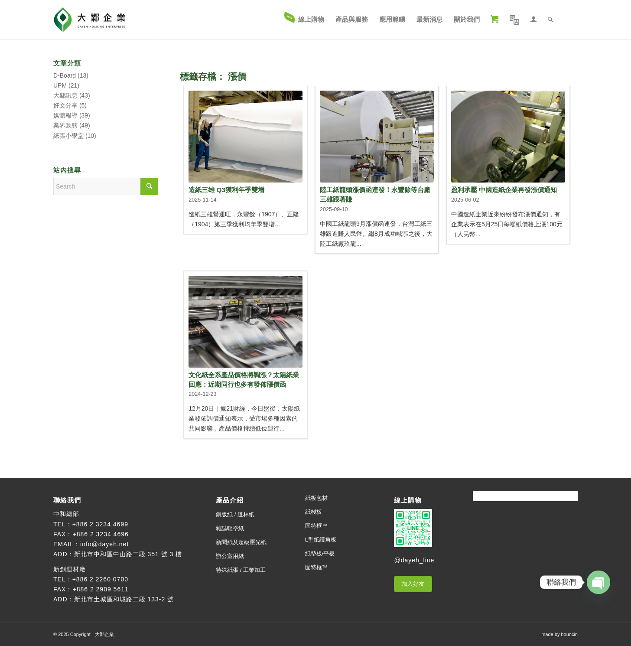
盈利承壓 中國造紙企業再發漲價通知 (504, 189)
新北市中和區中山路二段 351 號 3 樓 (128, 554)
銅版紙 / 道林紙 (235, 514)
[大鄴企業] (89, 19)
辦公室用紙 (230, 556)
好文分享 (65, 105)
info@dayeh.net (104, 544)
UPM (60, 85)
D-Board (64, 75)
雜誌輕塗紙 (230, 528)
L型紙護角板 (320, 539)
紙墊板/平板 (320, 553)
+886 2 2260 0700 (100, 579)
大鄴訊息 (65, 95)
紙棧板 (313, 512)
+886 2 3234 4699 (100, 524)
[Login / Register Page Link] (533, 19)
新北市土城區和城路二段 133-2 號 (124, 599)
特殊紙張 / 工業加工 (241, 570)
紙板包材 (316, 498)
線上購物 (408, 500)
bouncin (569, 634)
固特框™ (316, 525)
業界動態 (65, 125)
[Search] (550, 19)
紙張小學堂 (68, 135)
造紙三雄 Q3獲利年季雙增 (226, 189)
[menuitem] (305, 19)
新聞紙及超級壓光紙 (241, 542)
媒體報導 (65, 115)
